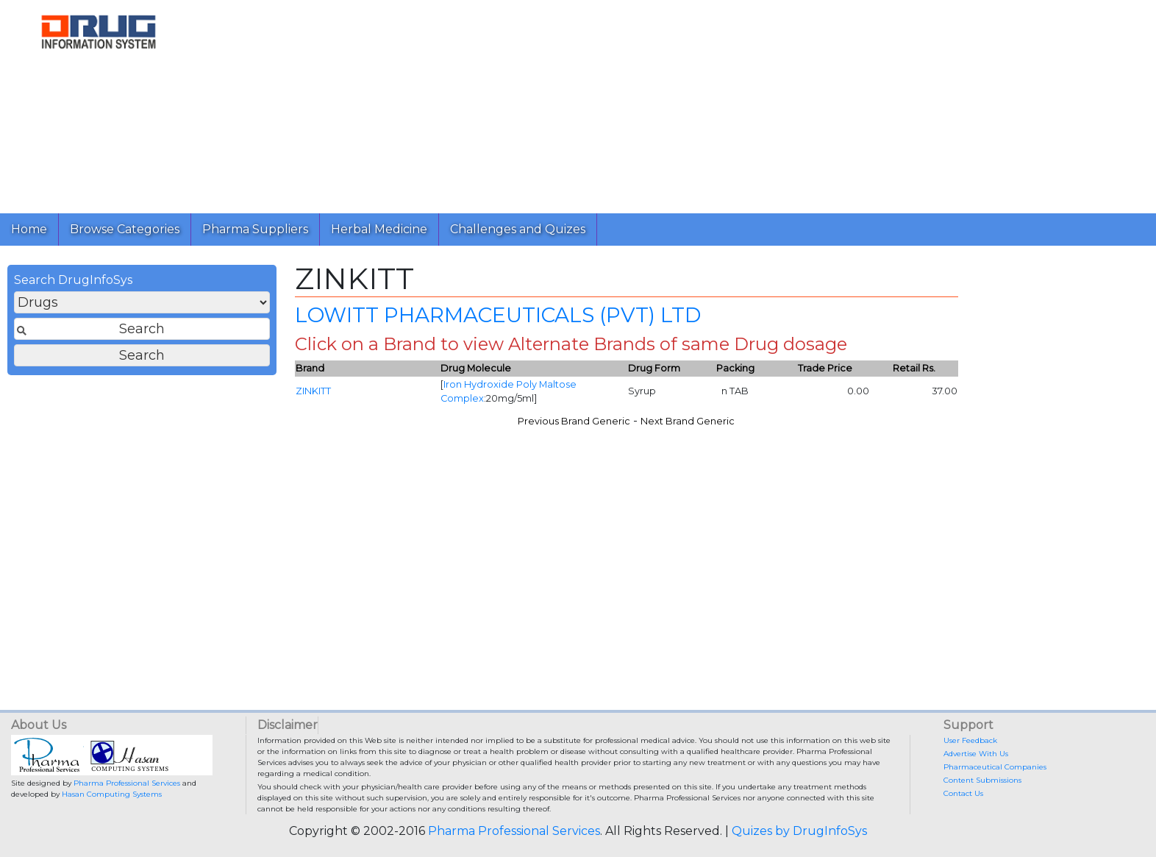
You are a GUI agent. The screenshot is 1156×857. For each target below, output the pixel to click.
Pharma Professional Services (127, 783)
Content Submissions (982, 780)
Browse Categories (124, 229)
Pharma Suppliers (255, 229)
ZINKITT (313, 391)
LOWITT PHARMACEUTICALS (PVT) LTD (498, 314)
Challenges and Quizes (517, 229)
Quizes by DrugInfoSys (799, 831)
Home (29, 229)
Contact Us (963, 793)
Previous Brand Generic (574, 421)
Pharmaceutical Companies (994, 767)
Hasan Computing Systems (112, 794)
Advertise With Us (975, 753)
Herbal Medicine (379, 229)
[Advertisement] (638, 103)
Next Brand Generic (688, 421)
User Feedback (970, 740)
